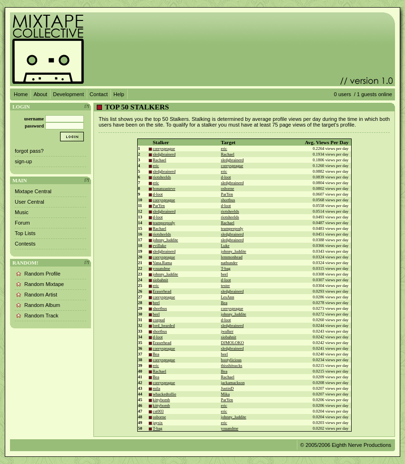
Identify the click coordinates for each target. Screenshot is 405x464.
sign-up (23, 161)
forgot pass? (29, 151)
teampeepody (164, 222)
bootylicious (231, 359)
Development (68, 94)
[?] (86, 106)
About (40, 94)
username (34, 118)
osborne (227, 188)
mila (157, 388)
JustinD (227, 388)
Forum (22, 223)
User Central (29, 202)
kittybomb (161, 399)
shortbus (228, 199)
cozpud (159, 319)
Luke (225, 245)
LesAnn (227, 297)
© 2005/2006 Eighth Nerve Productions (345, 445)
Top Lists (25, 233)
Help (118, 94)
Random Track (41, 315)
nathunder (229, 262)
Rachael (227, 154)
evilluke (159, 245)
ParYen (227, 194)
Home (21, 94)
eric (224, 148)
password (34, 125)
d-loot (226, 177)
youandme (162, 268)
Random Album (42, 305)
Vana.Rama (162, 262)
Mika (225, 394)
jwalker (227, 331)
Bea (224, 302)
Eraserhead (162, 291)
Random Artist (40, 294)
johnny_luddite (165, 239)
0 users (342, 94)
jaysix (158, 422)
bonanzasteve (164, 188)
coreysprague (164, 148)
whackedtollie (164, 394)
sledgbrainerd (164, 154)
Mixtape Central (33, 191)
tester (225, 285)
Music (22, 212)
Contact (99, 94)
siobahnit (160, 279)
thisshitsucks (232, 365)
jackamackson (233, 382)
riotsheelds (162, 177)
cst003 (158, 411)
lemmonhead (232, 257)
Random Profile (42, 273)
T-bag (226, 268)
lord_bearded (164, 325)
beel (224, 274)
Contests (25, 244)
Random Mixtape (44, 284)
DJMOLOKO (232, 342)
